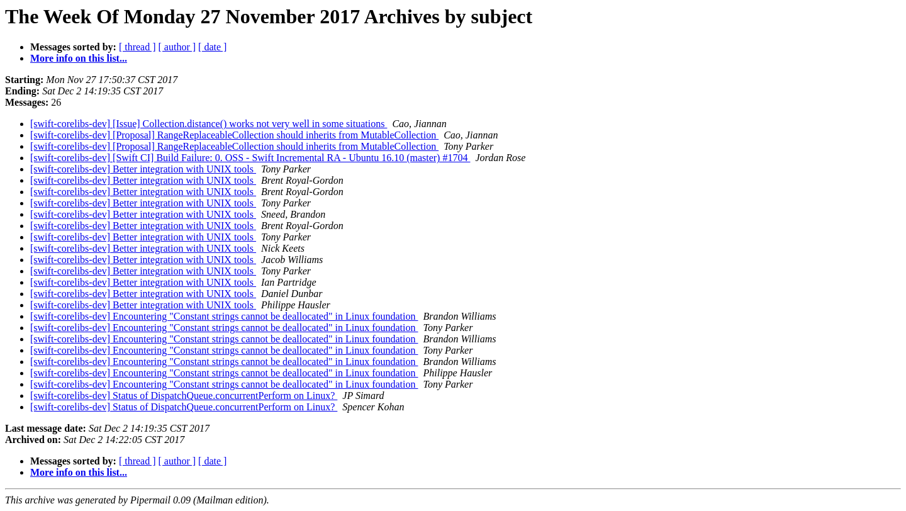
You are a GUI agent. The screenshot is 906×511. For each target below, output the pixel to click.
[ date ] (212, 47)
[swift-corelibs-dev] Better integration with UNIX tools (143, 169)
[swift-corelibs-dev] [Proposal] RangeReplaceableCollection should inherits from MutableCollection (234, 135)
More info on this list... (78, 58)
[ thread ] (137, 47)
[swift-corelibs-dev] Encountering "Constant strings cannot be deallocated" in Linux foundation (224, 316)
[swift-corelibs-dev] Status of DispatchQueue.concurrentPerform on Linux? (183, 395)
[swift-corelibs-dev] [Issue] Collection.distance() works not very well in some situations (208, 123)
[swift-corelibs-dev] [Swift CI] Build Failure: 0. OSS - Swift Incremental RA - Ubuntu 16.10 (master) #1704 (250, 157)
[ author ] (177, 47)
